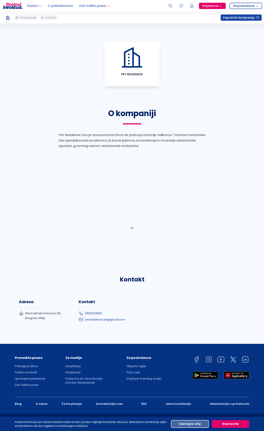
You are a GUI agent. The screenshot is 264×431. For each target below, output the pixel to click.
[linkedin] (245, 277)
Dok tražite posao (26, 302)
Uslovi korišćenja (178, 321)
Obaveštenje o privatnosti (229, 321)
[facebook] (196, 277)
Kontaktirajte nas (109, 321)
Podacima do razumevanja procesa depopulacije (83, 297)
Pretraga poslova (26, 283)
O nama (41, 321)
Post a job (133, 289)
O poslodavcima (60, 6)
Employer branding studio (144, 295)
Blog (18, 321)
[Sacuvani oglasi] (181, 6)
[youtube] (221, 277)
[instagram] (209, 277)
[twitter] (233, 277)
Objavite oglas (136, 283)
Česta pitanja (72, 321)
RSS (144, 321)
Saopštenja (73, 283)
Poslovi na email (26, 289)
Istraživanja (72, 289)
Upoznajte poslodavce (30, 295)
